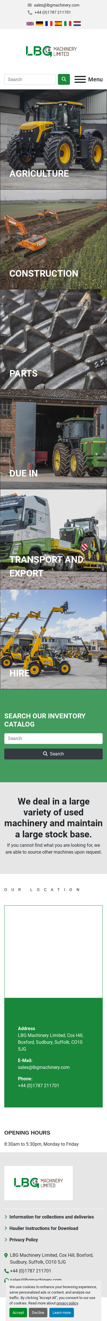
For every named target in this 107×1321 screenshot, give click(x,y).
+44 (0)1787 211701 (53, 12)
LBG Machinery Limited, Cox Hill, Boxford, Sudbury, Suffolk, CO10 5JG (50, 1042)
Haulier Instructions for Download (43, 1228)
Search (53, 754)
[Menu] (80, 79)
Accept (18, 1312)
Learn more (62, 1312)
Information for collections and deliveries (51, 1217)
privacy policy (67, 1303)
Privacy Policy (23, 1239)
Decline (38, 1312)
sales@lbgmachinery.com (56, 5)
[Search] (30, 79)
